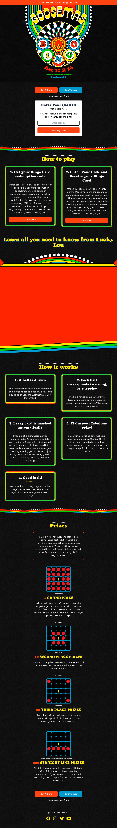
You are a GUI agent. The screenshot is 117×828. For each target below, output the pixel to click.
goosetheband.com (58, 812)
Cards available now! (58, 2)
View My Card (58, 130)
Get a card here (58, 108)
